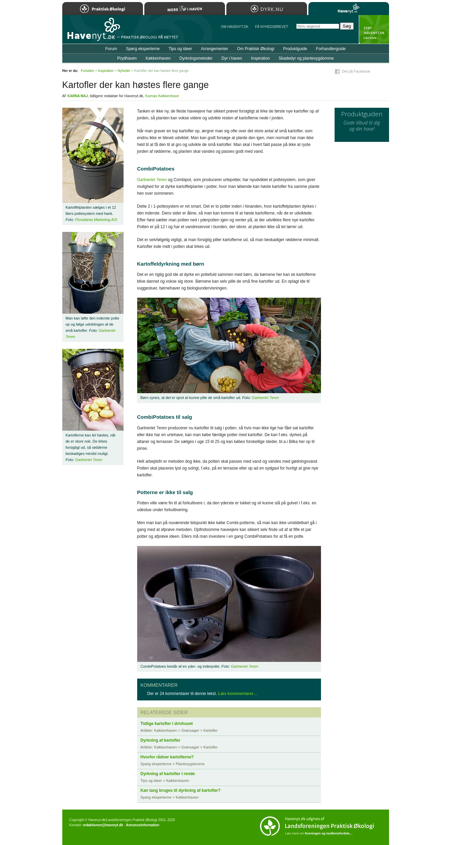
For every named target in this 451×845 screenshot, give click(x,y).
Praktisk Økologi (102, 8)
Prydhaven (126, 58)
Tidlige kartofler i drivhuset (167, 723)
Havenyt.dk (348, 8)
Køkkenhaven (158, 58)
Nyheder (123, 71)
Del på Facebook (356, 71)
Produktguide (295, 48)
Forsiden (87, 71)
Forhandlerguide (330, 48)
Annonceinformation (142, 825)
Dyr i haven (231, 58)
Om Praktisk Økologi (255, 48)
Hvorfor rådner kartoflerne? (167, 757)
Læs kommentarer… (238, 693)
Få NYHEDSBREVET (271, 27)
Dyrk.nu (266, 8)
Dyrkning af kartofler (160, 740)
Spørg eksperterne (143, 48)
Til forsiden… (91, 32)
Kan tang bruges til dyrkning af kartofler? (181, 790)
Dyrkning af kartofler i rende (168, 773)
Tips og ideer (180, 48)
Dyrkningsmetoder (195, 58)
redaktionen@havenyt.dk (103, 825)
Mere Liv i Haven (184, 8)
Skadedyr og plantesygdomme (306, 58)
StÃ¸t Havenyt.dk (374, 29)
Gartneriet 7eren (152, 179)
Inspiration (260, 58)
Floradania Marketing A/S (96, 220)
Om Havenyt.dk (234, 27)
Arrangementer (214, 48)
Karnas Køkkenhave (162, 96)
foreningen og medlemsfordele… (329, 833)
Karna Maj (77, 96)
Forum (111, 48)
